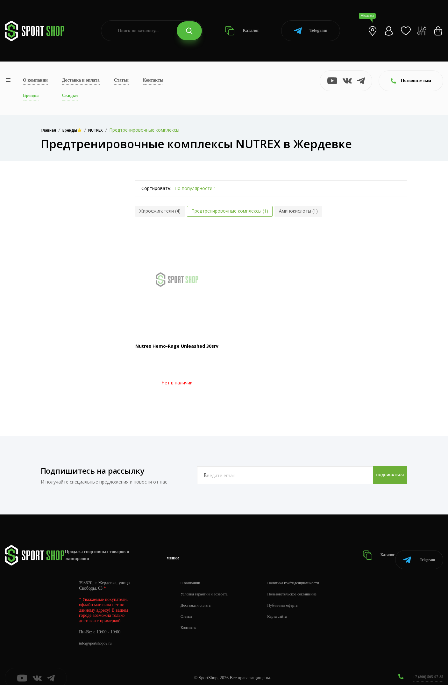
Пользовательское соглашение (304, 586)
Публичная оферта (293, 597)
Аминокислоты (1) (298, 211)
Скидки (70, 95)
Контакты (153, 80)
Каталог (242, 31)
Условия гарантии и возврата (208, 586)
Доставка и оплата (81, 80)
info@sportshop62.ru (98, 635)
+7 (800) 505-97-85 (425, 669)
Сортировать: (156, 188)
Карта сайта (287, 608)
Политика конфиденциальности (306, 575)
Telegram (310, 31)
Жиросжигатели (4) (160, 211)
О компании (35, 80)
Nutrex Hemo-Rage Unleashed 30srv (176, 346)
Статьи (121, 80)
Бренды (31, 95)
